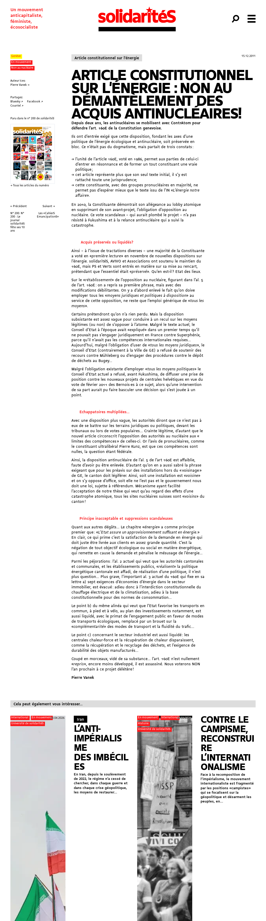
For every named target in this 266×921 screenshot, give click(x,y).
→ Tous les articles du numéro (29, 185)
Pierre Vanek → (19, 85)
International (19, 717)
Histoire (143, 723)
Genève (16, 56)
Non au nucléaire (22, 68)
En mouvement (21, 62)
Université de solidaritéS (27, 723)
